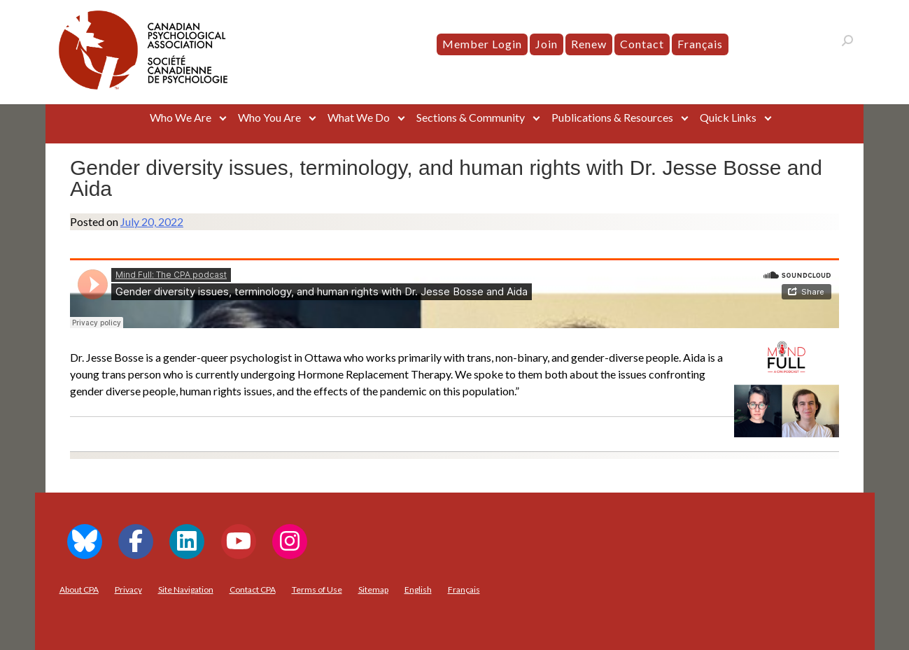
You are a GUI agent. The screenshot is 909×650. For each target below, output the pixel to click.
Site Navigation (185, 589)
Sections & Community (470, 117)
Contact (642, 43)
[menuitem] (700, 44)
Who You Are (269, 117)
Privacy (128, 589)
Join (546, 43)
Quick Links (728, 117)
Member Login (482, 43)
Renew (589, 43)
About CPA (79, 589)
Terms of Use (317, 589)
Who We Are (180, 117)
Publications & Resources (612, 117)
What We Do (358, 117)
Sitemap (373, 589)
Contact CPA (253, 589)
